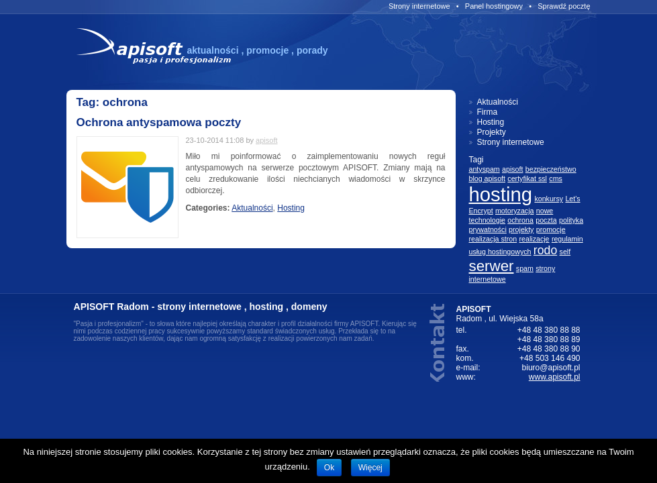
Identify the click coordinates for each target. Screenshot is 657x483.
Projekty (491, 132)
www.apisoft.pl (554, 377)
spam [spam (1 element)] (525, 268)
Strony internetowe (419, 6)
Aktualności (252, 208)
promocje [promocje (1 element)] (551, 229)
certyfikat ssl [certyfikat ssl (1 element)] (527, 178)
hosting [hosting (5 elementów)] (501, 194)
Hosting (291, 208)
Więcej (370, 467)
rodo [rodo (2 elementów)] (545, 250)
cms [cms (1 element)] (555, 178)
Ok (329, 467)
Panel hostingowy (494, 6)
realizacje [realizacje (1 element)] (534, 239)
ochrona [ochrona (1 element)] (520, 220)
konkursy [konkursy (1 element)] (548, 199)
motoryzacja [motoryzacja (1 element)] (514, 211)
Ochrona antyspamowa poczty (159, 122)
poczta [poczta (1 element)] (546, 220)
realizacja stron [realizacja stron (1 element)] (493, 239)
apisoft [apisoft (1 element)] (512, 169)
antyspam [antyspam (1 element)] (484, 169)
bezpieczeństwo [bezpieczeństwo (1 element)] (550, 169)
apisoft (266, 140)
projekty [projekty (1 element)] (521, 229)
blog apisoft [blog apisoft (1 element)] (487, 178)
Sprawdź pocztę (564, 6)
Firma (487, 112)
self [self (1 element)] (565, 252)
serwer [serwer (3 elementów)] (491, 266)
